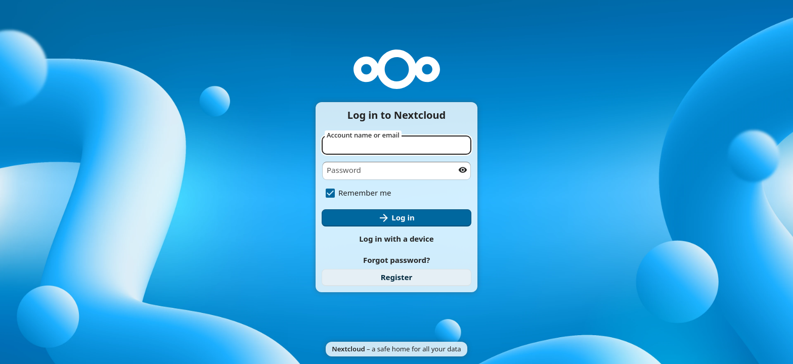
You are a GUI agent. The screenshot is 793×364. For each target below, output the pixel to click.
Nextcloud (348, 348)
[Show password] (462, 169)
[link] (396, 277)
